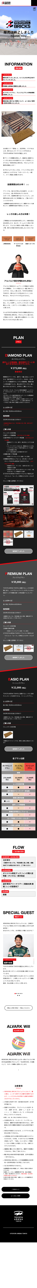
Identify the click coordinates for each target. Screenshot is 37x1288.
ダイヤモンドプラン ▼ (7, 363)
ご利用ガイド (7, 1262)
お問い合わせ (7, 1267)
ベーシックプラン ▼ (30, 363)
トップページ (7, 1253)
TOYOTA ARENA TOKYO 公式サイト (15, 1271)
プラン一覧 (6, 1258)
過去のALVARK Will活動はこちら (18, 1091)
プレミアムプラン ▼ (18, 363)
